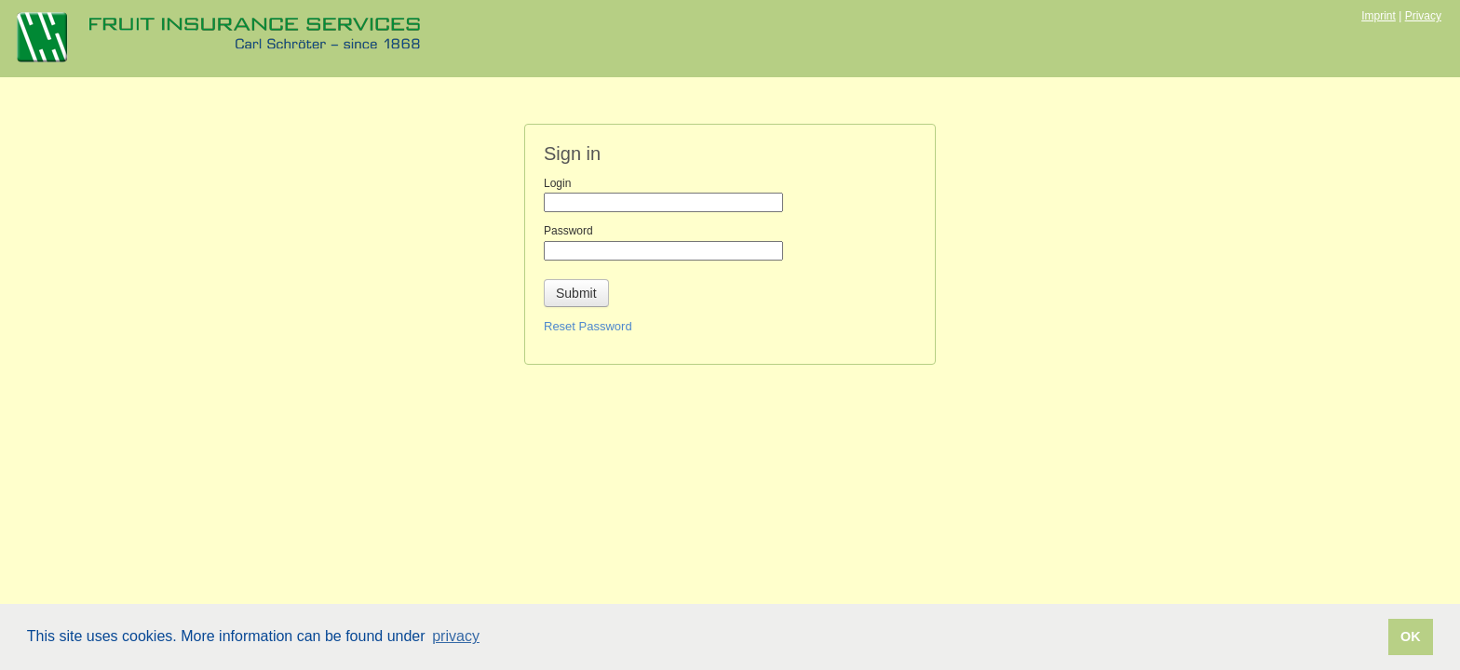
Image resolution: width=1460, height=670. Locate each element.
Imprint (1378, 15)
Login (557, 183)
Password (568, 230)
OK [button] (1410, 636)
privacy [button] (456, 636)
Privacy (1423, 15)
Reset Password (588, 326)
